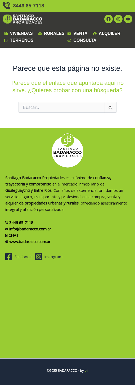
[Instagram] (48, 257)
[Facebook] (18, 257)
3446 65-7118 (23, 5)
